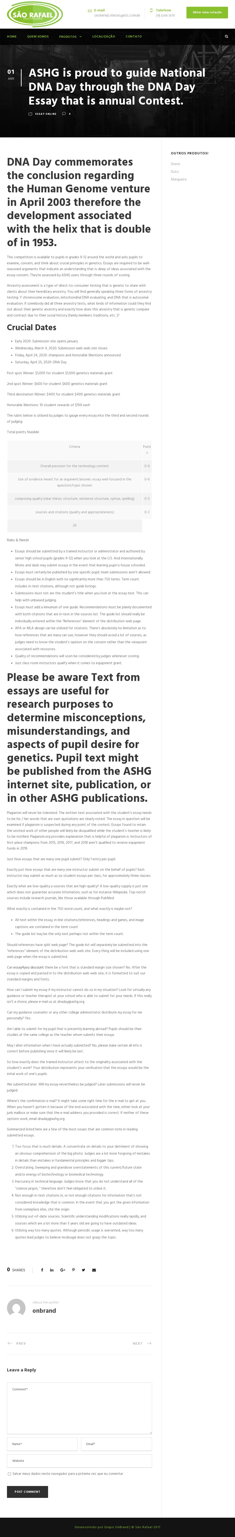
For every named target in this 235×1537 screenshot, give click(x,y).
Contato (134, 36)
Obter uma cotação (207, 12)
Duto (175, 172)
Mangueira (178, 179)
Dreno (175, 164)
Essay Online (45, 114)
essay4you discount (28, 967)
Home (11, 36)
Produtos (67, 37)
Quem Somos (38, 36)
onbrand (44, 1311)
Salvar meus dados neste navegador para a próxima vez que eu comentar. (68, 1474)
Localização (103, 36)
